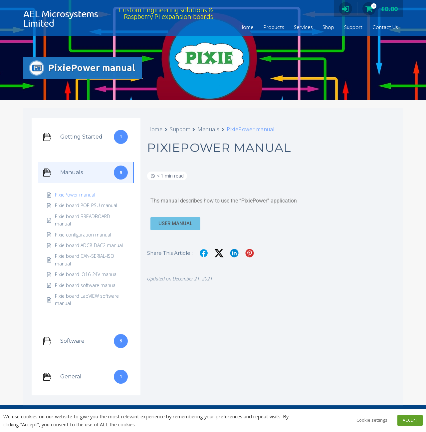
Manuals (208, 129)
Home (247, 27)
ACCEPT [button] (410, 420)
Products (274, 27)
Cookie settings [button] (371, 420)
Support (353, 27)
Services (303, 27)
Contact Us (385, 27)
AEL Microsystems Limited (60, 18)
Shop (328, 27)
